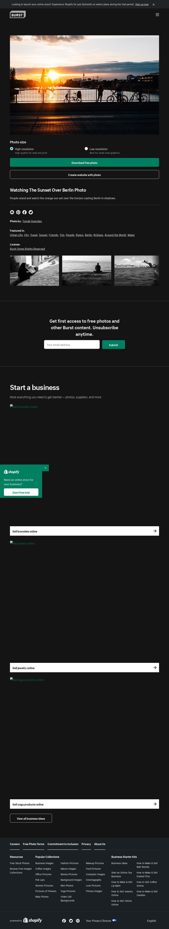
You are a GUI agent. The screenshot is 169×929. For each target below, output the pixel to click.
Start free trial (21, 492)
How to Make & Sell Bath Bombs (147, 865)
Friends (53, 234)
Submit (113, 344)
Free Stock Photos (19, 863)
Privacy (86, 843)
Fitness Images (94, 891)
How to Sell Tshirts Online (121, 902)
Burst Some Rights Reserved (27, 248)
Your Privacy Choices (101, 920)
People (70, 234)
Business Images (44, 863)
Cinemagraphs (93, 879)
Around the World (115, 234)
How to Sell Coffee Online (147, 883)
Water (131, 234)
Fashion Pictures (70, 863)
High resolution (24, 149)
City (26, 234)
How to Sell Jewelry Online (122, 893)
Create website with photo (84, 174)
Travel (33, 234)
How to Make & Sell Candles (147, 893)
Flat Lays (40, 879)
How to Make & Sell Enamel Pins (147, 874)
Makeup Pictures (95, 863)
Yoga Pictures (68, 891)
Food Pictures (93, 868)
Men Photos (67, 885)
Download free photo (84, 162)
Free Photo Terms (33, 843)
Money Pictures (69, 874)
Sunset (43, 234)
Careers (15, 843)
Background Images (71, 879)
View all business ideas (31, 818)
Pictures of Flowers (45, 891)
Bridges (98, 234)
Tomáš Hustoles (32, 221)
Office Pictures (43, 874)
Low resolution (98, 149)
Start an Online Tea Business (121, 874)
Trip (62, 234)
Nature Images (68, 868)
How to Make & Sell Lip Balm (121, 883)
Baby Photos (42, 896)
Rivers (79, 234)
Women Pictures (44, 885)
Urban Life (16, 234)
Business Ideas (119, 863)
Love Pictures (93, 885)
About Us (99, 843)
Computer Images (95, 874)
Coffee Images (43, 868)
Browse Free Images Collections (21, 870)
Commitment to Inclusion (63, 843)
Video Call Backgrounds (67, 898)
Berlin (88, 234)
